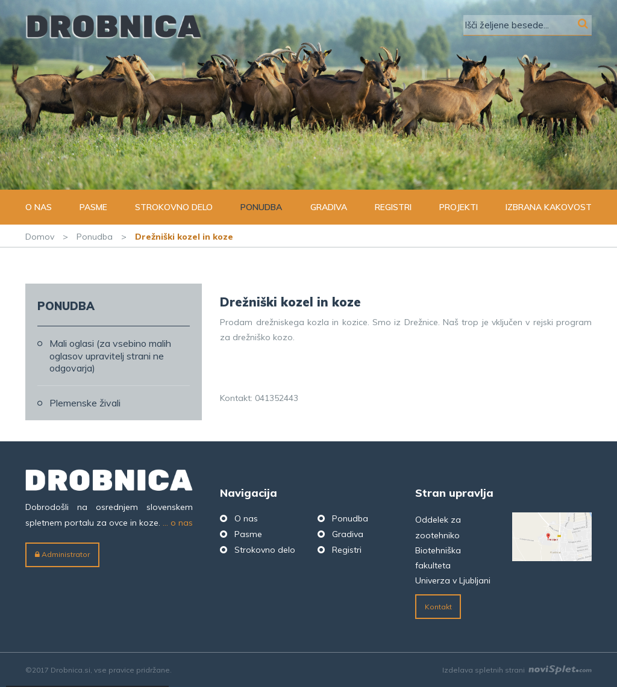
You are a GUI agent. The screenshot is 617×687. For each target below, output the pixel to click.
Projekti (458, 207)
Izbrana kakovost (549, 207)
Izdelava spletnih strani (517, 669)
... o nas (178, 522)
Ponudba (261, 207)
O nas (38, 207)
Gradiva (328, 207)
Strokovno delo (174, 207)
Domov (39, 236)
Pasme (93, 207)
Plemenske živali (85, 403)
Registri (393, 207)
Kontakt (438, 606)
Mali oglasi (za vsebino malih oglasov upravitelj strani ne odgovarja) (110, 356)
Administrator (62, 554)
